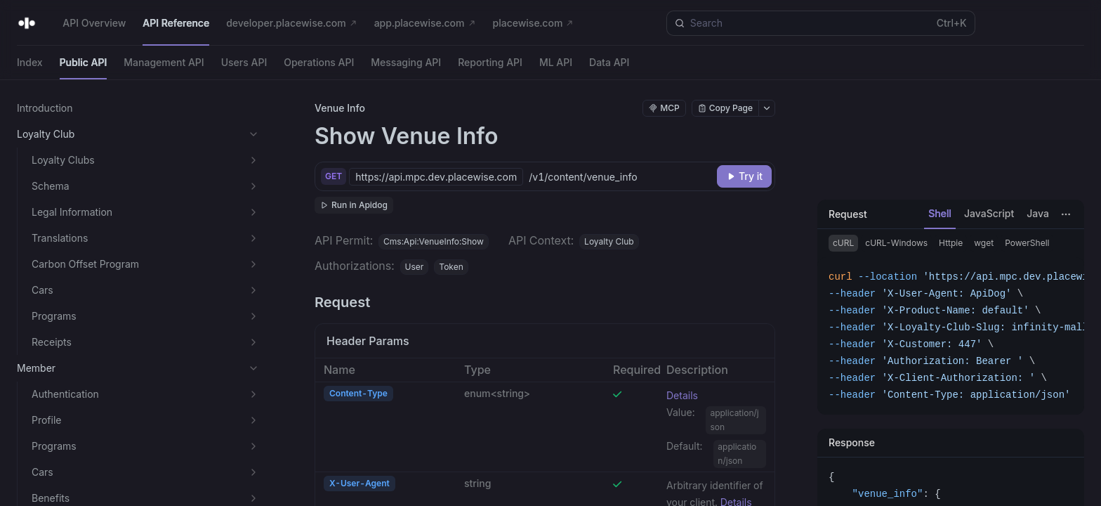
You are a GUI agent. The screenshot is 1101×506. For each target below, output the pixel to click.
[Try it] (744, 176)
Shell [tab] (939, 213)
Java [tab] (1038, 213)
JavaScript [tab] (989, 213)
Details (682, 395)
